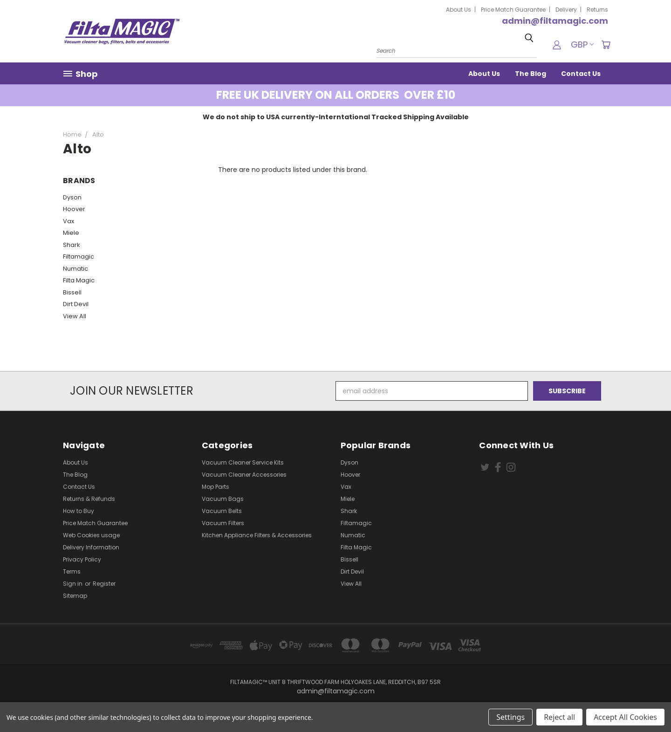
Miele (71, 232)
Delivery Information (91, 547)
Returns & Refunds (89, 499)
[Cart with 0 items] (605, 44)
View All (74, 316)
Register (104, 584)
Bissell (72, 292)
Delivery (566, 10)
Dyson (72, 197)
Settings (510, 717)
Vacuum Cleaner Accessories (244, 475)
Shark (71, 244)
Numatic (75, 268)
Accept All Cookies (625, 717)
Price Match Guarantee (513, 10)
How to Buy (78, 511)
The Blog (530, 73)
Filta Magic (79, 280)
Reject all (559, 717)
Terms (72, 571)
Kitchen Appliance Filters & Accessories (257, 535)
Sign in (73, 584)
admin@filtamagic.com (555, 21)
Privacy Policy (82, 559)
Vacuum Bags (223, 499)
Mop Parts (215, 487)
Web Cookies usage (91, 535)
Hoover (74, 209)
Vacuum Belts (222, 511)
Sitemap (75, 596)
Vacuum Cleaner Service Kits (243, 462)
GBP (582, 44)
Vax (68, 221)
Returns (597, 10)
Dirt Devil (76, 304)
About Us (458, 10)
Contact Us (581, 73)
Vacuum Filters (223, 523)
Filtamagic (78, 256)
